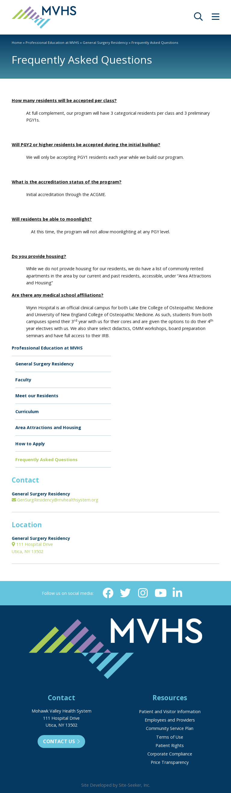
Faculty (23, 380)
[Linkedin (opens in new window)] (177, 593)
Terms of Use (169, 737)
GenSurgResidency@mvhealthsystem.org (55, 500)
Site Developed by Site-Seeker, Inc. (115, 785)
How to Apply (30, 443)
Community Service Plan (169, 728)
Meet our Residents (36, 395)
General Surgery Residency (105, 42)
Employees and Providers (170, 720)
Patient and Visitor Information (170, 711)
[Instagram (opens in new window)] (142, 593)
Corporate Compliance (169, 754)
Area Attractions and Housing (48, 427)
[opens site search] (198, 18)
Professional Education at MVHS (52, 42)
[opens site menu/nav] (215, 18)
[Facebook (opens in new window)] (108, 593)
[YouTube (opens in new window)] (160, 593)
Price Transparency (170, 762)
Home (17, 42)
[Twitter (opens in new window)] (125, 593)
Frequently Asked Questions (46, 459)
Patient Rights (170, 745)
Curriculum (27, 411)
